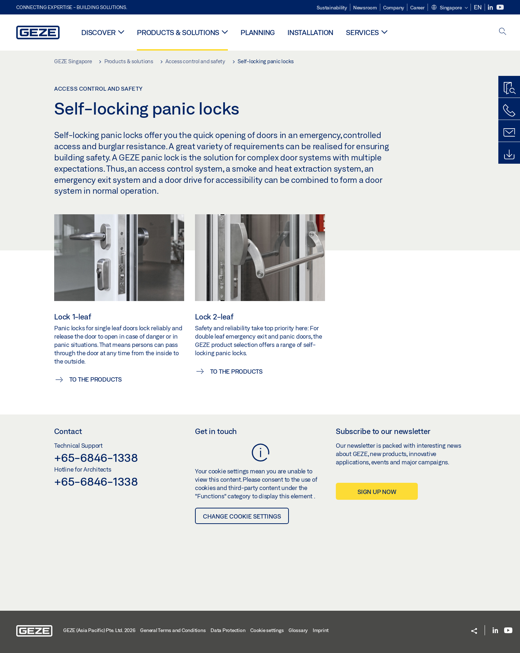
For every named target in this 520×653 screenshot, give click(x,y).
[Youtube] (500, 7)
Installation (310, 32)
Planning (257, 32)
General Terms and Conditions (172, 630)
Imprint (321, 630)
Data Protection (228, 630)
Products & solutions (178, 32)
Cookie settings (266, 630)
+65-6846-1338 (96, 457)
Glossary (298, 630)
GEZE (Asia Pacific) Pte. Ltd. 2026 (99, 630)
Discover (98, 32)
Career (417, 7)
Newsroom (365, 7)
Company (393, 7)
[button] (449, 8)
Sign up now (377, 491)
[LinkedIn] (491, 7)
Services (362, 32)
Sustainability (332, 7)
